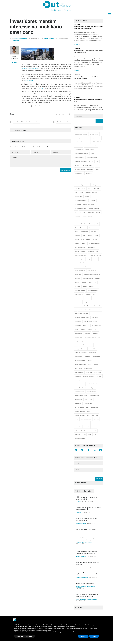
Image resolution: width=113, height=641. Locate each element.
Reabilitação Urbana (87, 542)
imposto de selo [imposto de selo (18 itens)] (79, 294)
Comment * (40, 161)
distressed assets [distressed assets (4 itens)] (93, 227)
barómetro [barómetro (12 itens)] (77, 165)
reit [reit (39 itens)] (96, 380)
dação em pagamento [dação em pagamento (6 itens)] (92, 224)
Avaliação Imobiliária (81, 532)
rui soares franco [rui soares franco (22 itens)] (79, 407)
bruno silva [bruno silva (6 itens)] (78, 181)
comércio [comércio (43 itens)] (87, 196)
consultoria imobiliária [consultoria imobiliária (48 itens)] (80, 208)
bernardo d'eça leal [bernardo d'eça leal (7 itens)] (80, 169)
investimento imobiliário (32, 121)
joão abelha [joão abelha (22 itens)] (95, 317)
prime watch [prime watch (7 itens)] (97, 372)
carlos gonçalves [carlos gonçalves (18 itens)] (96, 185)
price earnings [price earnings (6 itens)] (88, 368)
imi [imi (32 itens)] (95, 282)
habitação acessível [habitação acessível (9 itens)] (88, 278)
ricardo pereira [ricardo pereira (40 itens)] (78, 399)
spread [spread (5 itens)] (76, 419)
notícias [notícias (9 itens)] (91, 341)
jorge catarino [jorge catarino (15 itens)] (96, 309)
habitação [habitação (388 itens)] (77, 278)
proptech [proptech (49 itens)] (99, 376)
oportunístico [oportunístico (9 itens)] (92, 348)
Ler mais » (77, 44)
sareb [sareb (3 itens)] (88, 411)
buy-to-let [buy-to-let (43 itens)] (94, 181)
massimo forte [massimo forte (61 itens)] (78, 337)
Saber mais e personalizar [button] (24, 636)
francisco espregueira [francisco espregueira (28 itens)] (80, 255)
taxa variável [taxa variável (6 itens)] (78, 427)
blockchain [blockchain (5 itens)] (90, 169)
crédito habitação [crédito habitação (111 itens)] (87, 216)
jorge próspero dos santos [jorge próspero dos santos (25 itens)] (81, 313)
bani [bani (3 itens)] (97, 161)
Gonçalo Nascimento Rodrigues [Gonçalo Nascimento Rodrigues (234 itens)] (92, 274)
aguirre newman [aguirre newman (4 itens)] (94, 134)
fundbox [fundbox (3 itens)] (95, 259)
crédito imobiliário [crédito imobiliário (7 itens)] (79, 220)
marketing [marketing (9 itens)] (95, 333)
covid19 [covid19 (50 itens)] (98, 212)
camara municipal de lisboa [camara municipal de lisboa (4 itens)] (82, 185)
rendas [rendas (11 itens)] (82, 384)
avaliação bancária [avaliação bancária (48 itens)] (79, 157)
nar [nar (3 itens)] (99, 337)
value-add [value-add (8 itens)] (93, 430)
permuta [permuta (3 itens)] (90, 360)
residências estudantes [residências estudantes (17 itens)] (81, 388)
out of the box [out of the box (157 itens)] (78, 356)
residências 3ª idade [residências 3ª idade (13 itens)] (92, 384)
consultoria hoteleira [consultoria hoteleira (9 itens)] (88, 204)
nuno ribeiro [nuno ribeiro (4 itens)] (83, 345)
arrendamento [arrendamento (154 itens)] (78, 145)
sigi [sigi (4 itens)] (97, 415)
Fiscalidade (78, 502)
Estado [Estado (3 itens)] (96, 235)
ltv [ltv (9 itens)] (95, 329)
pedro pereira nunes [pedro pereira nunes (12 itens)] (80, 360)
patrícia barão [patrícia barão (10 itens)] (96, 356)
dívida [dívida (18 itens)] (76, 231)
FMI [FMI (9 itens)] (97, 251)
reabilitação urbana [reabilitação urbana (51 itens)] (80, 380)
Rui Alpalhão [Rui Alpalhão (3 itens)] (78, 403)
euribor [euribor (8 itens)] (88, 239)
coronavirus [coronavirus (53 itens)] (90, 212)
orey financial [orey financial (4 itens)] (92, 352)
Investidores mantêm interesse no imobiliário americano (36, 26)
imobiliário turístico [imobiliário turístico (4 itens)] (92, 290)
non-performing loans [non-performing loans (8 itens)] (80, 341)
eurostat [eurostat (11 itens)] (95, 239)
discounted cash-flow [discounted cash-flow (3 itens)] (80, 227)
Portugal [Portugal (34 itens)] (96, 364)
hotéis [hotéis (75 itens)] (90, 282)
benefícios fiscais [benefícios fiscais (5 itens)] (87, 165)
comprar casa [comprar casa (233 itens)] (78, 196)
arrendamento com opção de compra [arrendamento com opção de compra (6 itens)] (84, 149)
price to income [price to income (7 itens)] (79, 372)
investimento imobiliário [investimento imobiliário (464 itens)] (90, 306)
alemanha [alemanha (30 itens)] (86, 138)
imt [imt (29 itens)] (94, 294)
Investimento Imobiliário (20, 38)
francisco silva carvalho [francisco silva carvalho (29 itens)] (95, 255)
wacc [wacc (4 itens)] (89, 434)
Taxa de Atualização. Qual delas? (86, 529)
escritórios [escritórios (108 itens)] (77, 235)
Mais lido (78, 491)
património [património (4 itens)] (87, 356)
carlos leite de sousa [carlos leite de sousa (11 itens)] (80, 188)
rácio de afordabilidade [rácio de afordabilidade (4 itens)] (92, 407)
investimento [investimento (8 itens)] (78, 306)
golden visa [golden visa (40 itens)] (78, 274)
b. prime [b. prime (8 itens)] (91, 161)
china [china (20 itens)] (81, 192)
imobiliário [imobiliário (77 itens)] (77, 286)
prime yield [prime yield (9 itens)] (78, 376)
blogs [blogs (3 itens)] (97, 169)
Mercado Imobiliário (81, 523)
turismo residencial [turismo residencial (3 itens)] (80, 430)
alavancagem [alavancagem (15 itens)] (78, 138)
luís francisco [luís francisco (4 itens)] (78, 333)
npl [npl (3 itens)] (96, 341)
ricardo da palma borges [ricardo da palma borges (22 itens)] (81, 395)
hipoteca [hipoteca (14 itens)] (97, 278)
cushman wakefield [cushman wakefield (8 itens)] (80, 224)
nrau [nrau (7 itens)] (76, 345)
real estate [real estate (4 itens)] (90, 380)
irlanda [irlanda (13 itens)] (80, 309)
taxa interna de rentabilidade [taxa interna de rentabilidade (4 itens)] (82, 423)
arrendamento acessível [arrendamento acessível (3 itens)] (91, 145)
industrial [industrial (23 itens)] (87, 298)
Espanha (40, 88)
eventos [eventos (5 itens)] (77, 243)
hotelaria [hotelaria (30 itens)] (84, 282)
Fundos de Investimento (82, 599)
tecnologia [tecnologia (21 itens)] (86, 427)
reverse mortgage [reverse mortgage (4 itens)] (79, 391)
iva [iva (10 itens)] (90, 309)
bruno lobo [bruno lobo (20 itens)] (96, 177)
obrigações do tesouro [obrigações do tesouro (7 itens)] (80, 348)
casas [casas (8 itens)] (89, 188)
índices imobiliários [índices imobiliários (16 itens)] (80, 438)
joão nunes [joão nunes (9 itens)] (78, 325)
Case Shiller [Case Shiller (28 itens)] (97, 188)
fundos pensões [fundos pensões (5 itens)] (92, 270)
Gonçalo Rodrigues (49, 38)
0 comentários (16, 40)
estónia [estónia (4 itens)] (77, 239)
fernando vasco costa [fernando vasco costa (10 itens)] (94, 243)
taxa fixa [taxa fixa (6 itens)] (96, 419)
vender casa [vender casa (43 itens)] (78, 434)
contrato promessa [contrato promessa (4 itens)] (94, 208)
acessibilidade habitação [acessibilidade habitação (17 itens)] (81, 134)
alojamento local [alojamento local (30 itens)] (96, 138)
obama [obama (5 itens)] (90, 345)
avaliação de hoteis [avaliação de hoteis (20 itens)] (92, 157)
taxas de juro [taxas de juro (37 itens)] (95, 423)
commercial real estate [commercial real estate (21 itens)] (91, 192)
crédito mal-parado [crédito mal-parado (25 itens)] (92, 220)
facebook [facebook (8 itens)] (84, 243)
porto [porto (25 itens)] (89, 364)
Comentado (88, 491)
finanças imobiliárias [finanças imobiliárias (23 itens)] (80, 251)
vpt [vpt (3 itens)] (84, 434)
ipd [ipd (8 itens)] (100, 306)
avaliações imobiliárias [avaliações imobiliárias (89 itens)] (81, 161)
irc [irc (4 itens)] (75, 309)
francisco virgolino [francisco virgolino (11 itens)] (79, 259)
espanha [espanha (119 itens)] (90, 235)
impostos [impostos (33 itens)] (88, 294)
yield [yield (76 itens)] (95, 434)
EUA (22, 121)
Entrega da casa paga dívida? (85, 583)
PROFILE (14, 62)
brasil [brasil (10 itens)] (89, 177)
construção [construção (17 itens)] (92, 200)
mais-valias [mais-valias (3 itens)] (87, 333)
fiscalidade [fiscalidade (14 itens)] (91, 251)
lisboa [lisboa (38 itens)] (76, 329)
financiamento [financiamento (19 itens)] (91, 247)
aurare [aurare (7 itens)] (92, 153)
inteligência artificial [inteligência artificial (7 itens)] (89, 302)
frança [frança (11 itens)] (88, 259)
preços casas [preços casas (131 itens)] (78, 368)
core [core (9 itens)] (76, 212)
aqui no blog (29, 80)
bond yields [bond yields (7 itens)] (89, 173)
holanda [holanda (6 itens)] (77, 282)
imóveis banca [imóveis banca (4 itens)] (78, 298)
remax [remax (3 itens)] (76, 384)
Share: (12, 114)
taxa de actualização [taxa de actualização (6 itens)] (86, 419)
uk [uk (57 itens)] (88, 430)
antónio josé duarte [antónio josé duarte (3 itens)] (96, 142)
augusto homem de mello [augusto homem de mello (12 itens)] (81, 153)
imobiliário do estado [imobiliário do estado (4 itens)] (88, 286)
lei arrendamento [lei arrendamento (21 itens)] (96, 325)
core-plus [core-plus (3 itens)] (82, 212)
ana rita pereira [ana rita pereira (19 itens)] (79, 142)
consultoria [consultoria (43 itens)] (78, 204)
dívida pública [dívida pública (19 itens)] (84, 231)
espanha (16, 121)
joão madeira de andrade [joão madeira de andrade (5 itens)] (90, 321)
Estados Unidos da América (30, 68)
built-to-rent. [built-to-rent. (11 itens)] (86, 181)
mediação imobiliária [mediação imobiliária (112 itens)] (90, 337)
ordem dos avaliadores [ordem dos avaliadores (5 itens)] (81, 352)
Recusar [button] (83, 636)
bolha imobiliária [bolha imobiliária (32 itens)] (79, 173)
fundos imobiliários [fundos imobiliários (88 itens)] (80, 270)
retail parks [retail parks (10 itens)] (92, 388)
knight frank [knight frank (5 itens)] (86, 325)
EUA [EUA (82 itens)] (82, 239)
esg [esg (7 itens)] (84, 235)
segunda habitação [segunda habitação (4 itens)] (80, 415)
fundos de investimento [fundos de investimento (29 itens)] (81, 263)
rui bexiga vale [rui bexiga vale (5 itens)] (88, 403)
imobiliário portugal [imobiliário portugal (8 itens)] (80, 290)
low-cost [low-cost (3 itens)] (90, 329)
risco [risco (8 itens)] (91, 399)
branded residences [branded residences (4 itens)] (80, 177)
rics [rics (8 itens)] (86, 399)
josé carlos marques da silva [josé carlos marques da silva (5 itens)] (82, 317)
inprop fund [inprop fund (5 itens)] (78, 302)
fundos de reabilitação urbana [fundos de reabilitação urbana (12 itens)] (82, 266)
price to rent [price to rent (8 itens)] (89, 372)
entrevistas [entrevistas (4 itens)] (93, 231)
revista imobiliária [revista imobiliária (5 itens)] (91, 391)
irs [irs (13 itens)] (86, 309)
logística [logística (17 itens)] (83, 329)
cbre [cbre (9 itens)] (76, 192)
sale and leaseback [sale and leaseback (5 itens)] (80, 411)
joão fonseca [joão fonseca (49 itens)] (78, 321)
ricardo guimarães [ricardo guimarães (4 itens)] (94, 395)
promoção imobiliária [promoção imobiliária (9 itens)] (88, 376)
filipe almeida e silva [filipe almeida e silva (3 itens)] (80, 247)
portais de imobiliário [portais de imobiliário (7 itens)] (80, 364)
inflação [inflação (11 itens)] (95, 298)
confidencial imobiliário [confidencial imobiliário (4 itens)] (81, 200)
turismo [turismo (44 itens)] (94, 427)
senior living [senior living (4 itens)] (90, 415)
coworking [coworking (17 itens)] (77, 216)
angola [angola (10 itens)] (87, 142)
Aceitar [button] (94, 636)
